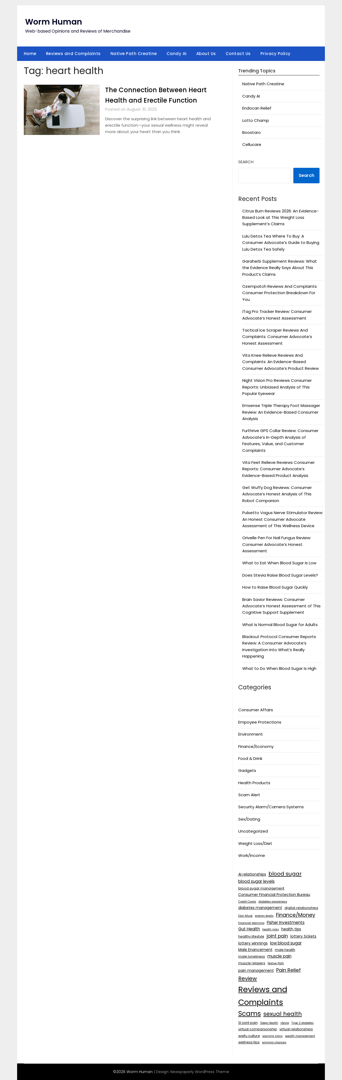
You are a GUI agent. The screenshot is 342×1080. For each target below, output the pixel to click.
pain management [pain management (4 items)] (256, 970)
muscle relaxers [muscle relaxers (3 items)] (251, 963)
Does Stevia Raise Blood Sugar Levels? (280, 575)
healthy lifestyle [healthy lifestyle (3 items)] (251, 936)
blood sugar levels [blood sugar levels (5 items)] (256, 881)
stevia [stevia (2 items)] (284, 1023)
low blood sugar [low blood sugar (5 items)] (286, 943)
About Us (206, 53)
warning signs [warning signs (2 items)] (272, 1036)
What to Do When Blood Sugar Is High (279, 668)
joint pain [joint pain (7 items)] (277, 936)
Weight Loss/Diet (255, 843)
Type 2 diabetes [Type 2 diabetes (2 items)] (302, 1023)
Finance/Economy (256, 746)
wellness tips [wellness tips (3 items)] (249, 1042)
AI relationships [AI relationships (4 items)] (252, 874)
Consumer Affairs (255, 710)
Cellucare (251, 144)
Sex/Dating (249, 819)
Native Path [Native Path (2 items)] (276, 963)
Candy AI (177, 53)
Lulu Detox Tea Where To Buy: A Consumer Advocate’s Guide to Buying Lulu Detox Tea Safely (280, 242)
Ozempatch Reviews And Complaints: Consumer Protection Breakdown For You (279, 292)
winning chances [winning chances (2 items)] (274, 1042)
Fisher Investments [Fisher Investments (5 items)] (286, 922)
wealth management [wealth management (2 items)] (300, 1036)
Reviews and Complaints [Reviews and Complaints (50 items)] (262, 996)
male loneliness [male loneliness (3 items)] (251, 956)
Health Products (254, 783)
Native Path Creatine (133, 53)
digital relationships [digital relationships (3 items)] (301, 908)
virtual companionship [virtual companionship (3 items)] (257, 1029)
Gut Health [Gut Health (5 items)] (249, 929)
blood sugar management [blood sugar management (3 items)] (261, 888)
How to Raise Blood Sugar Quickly (275, 587)
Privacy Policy (275, 53)
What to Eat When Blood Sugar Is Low (279, 563)
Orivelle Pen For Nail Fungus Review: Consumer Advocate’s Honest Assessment (276, 544)
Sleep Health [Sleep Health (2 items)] (269, 1023)
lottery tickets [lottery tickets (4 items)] (303, 936)
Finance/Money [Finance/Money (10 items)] (295, 915)
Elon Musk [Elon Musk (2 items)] (245, 916)
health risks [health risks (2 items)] (270, 929)
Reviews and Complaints (73, 53)
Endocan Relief (256, 108)
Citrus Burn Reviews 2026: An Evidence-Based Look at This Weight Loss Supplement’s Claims (280, 217)
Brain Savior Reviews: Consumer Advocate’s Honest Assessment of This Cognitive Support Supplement (281, 606)
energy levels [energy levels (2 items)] (264, 916)
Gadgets (247, 770)
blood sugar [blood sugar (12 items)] (285, 873)
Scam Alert (249, 795)
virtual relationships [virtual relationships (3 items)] (296, 1029)
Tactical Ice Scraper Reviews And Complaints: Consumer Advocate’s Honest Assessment (277, 336)
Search (245, 162)
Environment (250, 734)
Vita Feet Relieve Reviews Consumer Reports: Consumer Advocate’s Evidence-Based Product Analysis (278, 469)
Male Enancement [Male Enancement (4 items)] (255, 949)
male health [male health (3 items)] (285, 949)
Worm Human (53, 22)
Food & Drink (250, 758)
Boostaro (251, 132)
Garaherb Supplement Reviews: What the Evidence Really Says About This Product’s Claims (279, 267)
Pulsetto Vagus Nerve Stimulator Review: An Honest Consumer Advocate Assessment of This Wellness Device (282, 519)
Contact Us (238, 53)
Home (30, 53)
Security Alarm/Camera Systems (271, 807)
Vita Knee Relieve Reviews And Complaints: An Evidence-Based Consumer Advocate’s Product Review (280, 361)
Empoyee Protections (259, 722)
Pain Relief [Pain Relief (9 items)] (288, 970)
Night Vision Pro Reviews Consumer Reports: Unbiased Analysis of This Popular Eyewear (277, 387)
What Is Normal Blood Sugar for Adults (280, 624)
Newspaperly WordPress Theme (199, 1071)
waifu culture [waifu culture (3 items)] (249, 1036)
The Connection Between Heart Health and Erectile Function (149, 100)
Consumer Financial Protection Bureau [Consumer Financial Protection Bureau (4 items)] (274, 894)
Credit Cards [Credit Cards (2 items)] (247, 902)
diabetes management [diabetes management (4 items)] (260, 907)
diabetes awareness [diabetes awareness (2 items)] (273, 902)
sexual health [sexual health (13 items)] (282, 1014)
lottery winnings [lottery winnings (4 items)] (253, 943)
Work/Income (251, 855)
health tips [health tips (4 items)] (291, 929)
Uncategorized (253, 831)
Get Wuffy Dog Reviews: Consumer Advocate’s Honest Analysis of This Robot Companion (277, 494)
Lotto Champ (255, 120)
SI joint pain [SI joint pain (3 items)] (248, 1022)
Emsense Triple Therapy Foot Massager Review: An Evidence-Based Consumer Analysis (281, 412)
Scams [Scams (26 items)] (249, 1013)
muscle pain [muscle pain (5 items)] (279, 956)
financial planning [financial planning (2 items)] (251, 923)
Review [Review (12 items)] (247, 978)
